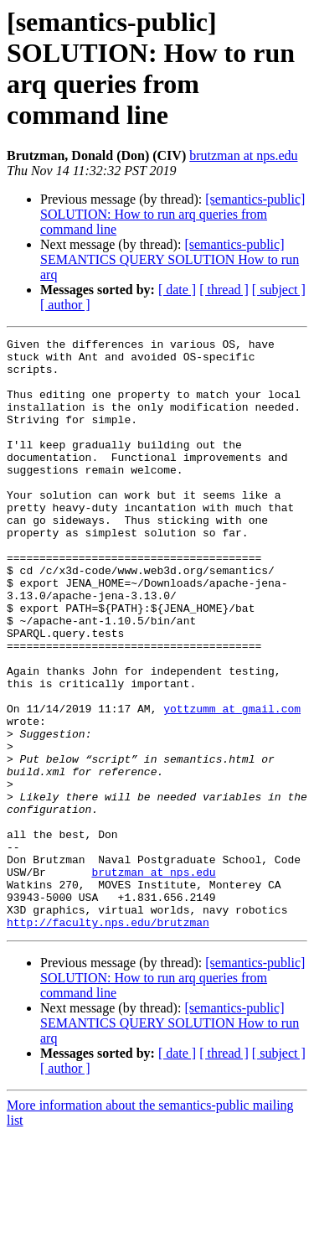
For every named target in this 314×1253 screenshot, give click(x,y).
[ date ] (177, 289)
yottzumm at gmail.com (232, 783)
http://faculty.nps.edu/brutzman (108, 1040)
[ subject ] (279, 289)
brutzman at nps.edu (243, 155)
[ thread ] (224, 289)
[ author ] (65, 305)
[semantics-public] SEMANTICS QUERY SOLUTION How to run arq (169, 259)
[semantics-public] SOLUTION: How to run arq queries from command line (172, 214)
